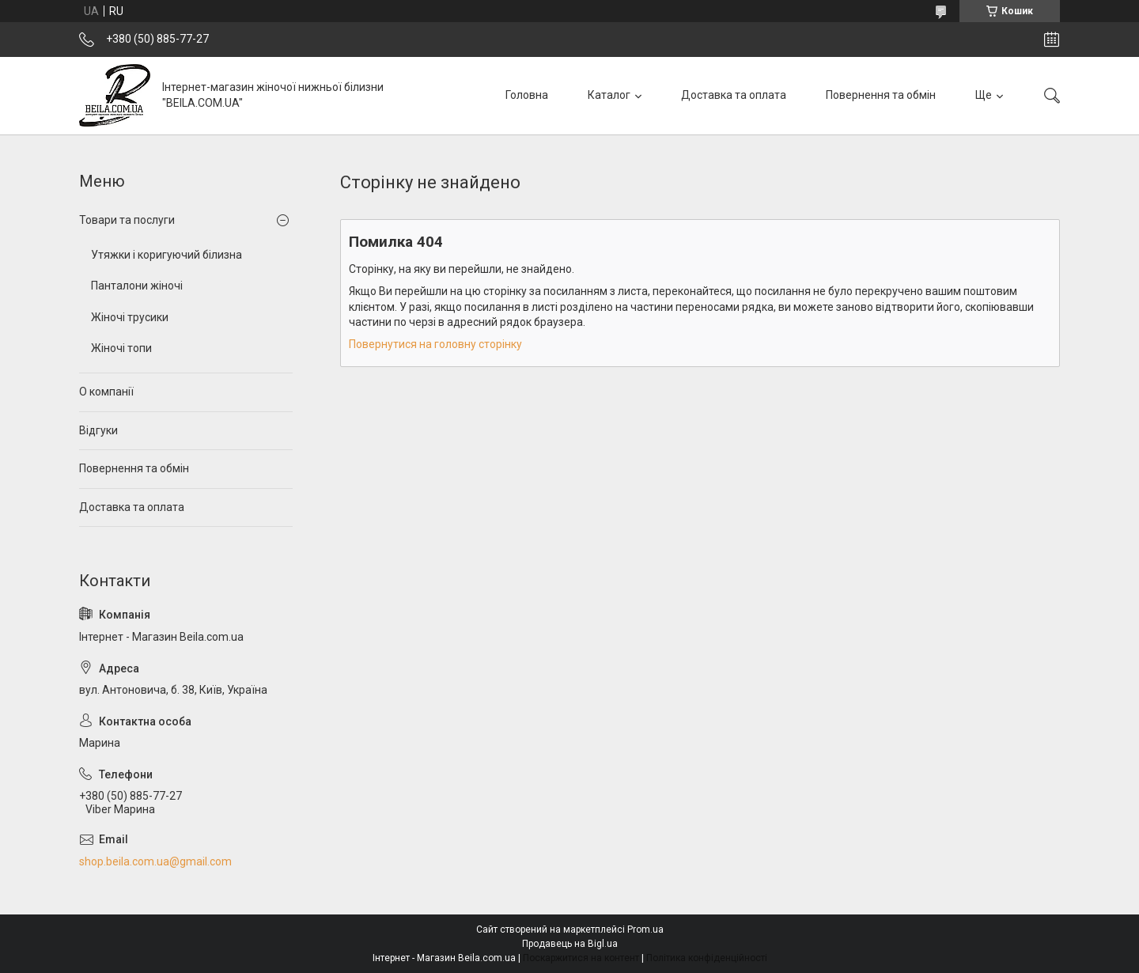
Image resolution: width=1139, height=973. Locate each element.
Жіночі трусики (129, 317)
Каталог (609, 95)
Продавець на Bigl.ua (570, 943)
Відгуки (98, 430)
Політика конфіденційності (706, 958)
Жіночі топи (121, 348)
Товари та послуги (127, 220)
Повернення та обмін (881, 95)
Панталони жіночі (137, 285)
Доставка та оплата (733, 95)
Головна (526, 95)
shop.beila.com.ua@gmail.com (155, 861)
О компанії (106, 391)
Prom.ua (645, 929)
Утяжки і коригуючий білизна (166, 254)
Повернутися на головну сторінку (435, 344)
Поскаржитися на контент (581, 958)
